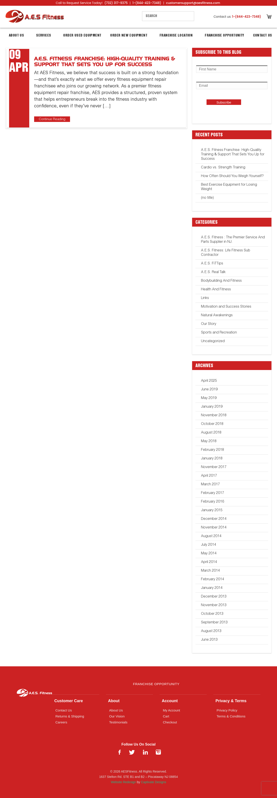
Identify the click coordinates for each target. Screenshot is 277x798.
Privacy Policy (227, 710)
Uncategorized (213, 341)
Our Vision (117, 716)
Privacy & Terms (231, 701)
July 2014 (208, 545)
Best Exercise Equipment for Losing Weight (229, 187)
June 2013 (209, 640)
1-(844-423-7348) (147, 3)
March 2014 (210, 571)
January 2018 (211, 459)
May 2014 (209, 553)
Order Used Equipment (82, 35)
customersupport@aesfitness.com (193, 3)
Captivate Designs (153, 782)
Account (170, 701)
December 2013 (213, 597)
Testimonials (118, 722)
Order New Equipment (128, 35)
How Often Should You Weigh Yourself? (232, 176)
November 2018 (213, 415)
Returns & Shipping (69, 716)
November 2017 (213, 467)
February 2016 (212, 502)
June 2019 (209, 389)
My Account (171, 710)
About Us (16, 35)
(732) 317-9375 (116, 3)
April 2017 (209, 476)
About (114, 701)
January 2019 (211, 407)
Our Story (208, 324)
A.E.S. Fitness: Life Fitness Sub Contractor (225, 253)
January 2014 (211, 588)
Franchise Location (176, 35)
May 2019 (209, 398)
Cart (166, 716)
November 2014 (213, 528)
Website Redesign (123, 782)
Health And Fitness (216, 289)
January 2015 (211, 510)
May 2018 (209, 441)
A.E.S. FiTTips (212, 264)
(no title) (207, 198)
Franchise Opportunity (224, 35)
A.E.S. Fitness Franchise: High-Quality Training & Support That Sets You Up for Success (232, 154)
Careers (61, 722)
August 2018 (211, 433)
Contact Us (262, 35)
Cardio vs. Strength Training (223, 168)
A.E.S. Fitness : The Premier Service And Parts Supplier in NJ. (233, 240)
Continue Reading (52, 119)
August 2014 (211, 536)
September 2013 (214, 623)
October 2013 (212, 614)
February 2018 (212, 450)
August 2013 (211, 631)
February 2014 (212, 579)
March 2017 (210, 484)
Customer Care (68, 701)
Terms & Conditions (231, 716)
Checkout (170, 722)
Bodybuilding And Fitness (221, 281)
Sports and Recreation (219, 333)
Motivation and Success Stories (226, 307)
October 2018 (212, 424)
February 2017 (212, 493)
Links (205, 298)
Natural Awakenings (217, 315)
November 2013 (213, 605)
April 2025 (209, 381)
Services (43, 35)
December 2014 (213, 519)
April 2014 (209, 562)
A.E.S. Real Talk (213, 272)
